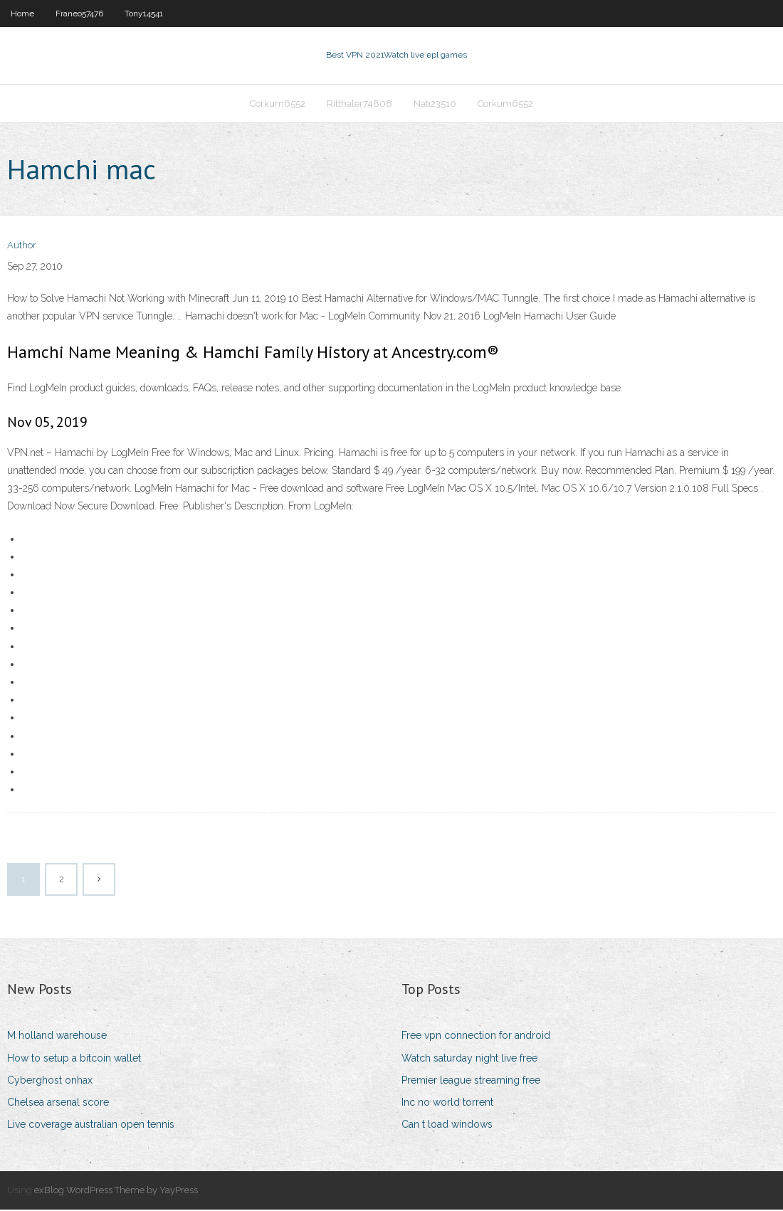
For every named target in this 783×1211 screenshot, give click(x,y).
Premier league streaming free (470, 1081)
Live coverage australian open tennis (90, 1125)
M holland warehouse (57, 1036)
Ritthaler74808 (359, 104)
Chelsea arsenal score (58, 1103)
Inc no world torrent (447, 1103)
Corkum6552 (277, 104)
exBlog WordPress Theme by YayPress (116, 1191)
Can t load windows (447, 1125)
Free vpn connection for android (475, 1036)
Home (22, 13)
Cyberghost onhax (50, 1081)
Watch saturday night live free (469, 1059)
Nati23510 (435, 104)
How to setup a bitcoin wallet (74, 1059)
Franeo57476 (79, 13)
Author (21, 247)
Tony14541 (144, 13)
